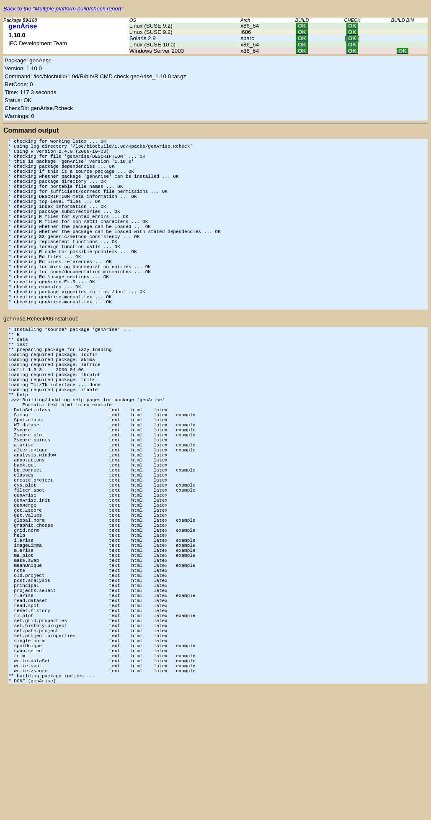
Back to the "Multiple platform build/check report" (63, 8)
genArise (22, 26)
